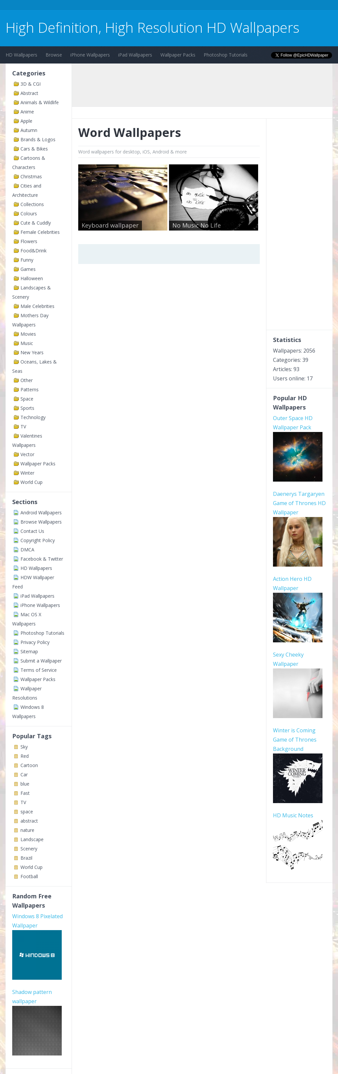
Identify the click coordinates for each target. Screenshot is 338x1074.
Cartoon (29, 765)
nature (27, 830)
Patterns (29, 389)
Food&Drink (33, 250)
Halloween (31, 278)
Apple (26, 121)
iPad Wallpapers (135, 55)
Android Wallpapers (41, 512)
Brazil (26, 858)
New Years (32, 352)
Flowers (28, 241)
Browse (54, 55)
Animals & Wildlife (39, 102)
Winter (27, 473)
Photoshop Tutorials (226, 55)
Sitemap (29, 651)
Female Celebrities (40, 232)
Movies (28, 334)
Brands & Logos (37, 139)
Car (24, 774)
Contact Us (32, 531)
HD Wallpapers (21, 55)
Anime (27, 111)
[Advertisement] (126, 6)
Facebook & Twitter (41, 559)
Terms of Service (38, 670)
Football (29, 876)
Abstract (29, 93)
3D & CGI (30, 84)
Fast (25, 793)
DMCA (27, 549)
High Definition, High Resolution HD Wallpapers (152, 27)
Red (24, 756)
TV (23, 426)
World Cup (31, 482)
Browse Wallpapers (41, 522)
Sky (24, 747)
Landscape (32, 839)
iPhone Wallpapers (90, 55)
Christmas (31, 176)
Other (26, 380)
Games (28, 269)
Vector (27, 454)
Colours (28, 213)
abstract (29, 821)
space (26, 811)
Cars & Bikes (34, 149)
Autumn (28, 130)
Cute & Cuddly (35, 223)
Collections (32, 204)
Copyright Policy (37, 540)
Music (26, 343)
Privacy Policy (35, 642)
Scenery (28, 848)
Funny (26, 260)
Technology (33, 417)
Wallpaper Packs (177, 55)
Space (26, 399)
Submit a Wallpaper (41, 661)
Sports (27, 408)
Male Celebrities (37, 306)
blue (24, 784)
